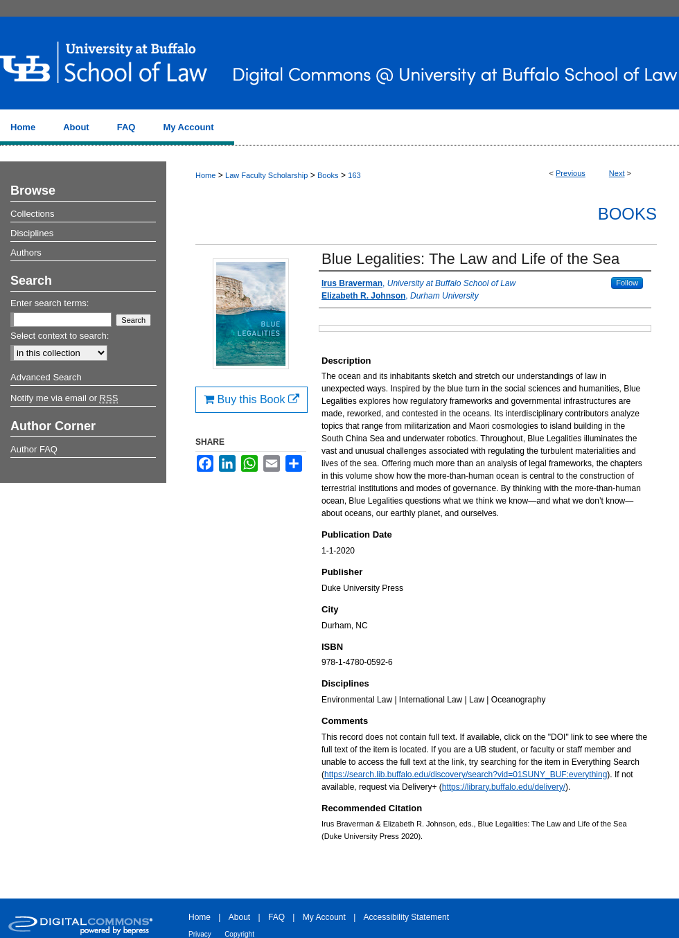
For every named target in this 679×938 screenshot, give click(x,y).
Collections (32, 214)
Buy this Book (251, 399)
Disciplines (31, 233)
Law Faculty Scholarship (266, 175)
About (239, 917)
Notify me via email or (64, 398)
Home (205, 175)
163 (354, 175)
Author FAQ (34, 449)
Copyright (239, 934)
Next (617, 173)
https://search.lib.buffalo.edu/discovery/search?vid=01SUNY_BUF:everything (465, 774)
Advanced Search (46, 377)
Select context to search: (59, 335)
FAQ (276, 917)
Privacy (199, 934)
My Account (324, 917)
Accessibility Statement (406, 917)
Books (328, 175)
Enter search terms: (49, 303)
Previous (570, 173)
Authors (26, 252)
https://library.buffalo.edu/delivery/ (503, 787)
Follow (627, 282)
